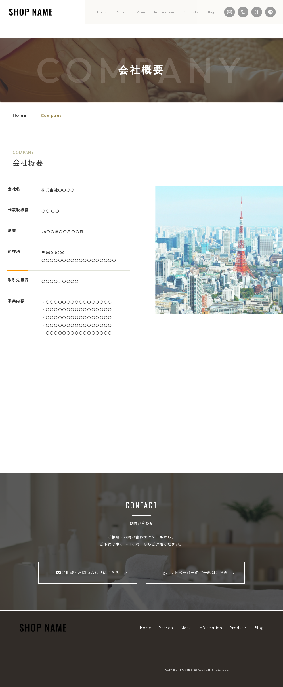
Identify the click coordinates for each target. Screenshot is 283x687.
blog (210, 12)
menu (140, 12)
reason (121, 12)
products (190, 12)
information (164, 12)
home (102, 12)
